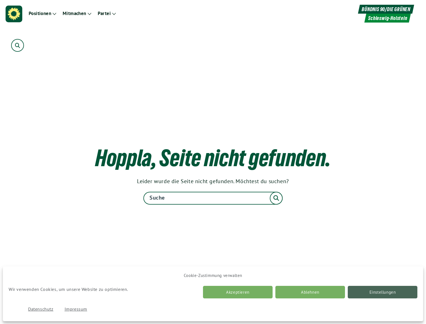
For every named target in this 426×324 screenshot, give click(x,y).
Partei (104, 13)
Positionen (40, 13)
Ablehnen (310, 292)
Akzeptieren (237, 292)
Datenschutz (40, 309)
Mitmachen (74, 13)
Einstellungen (382, 292)
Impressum (76, 309)
